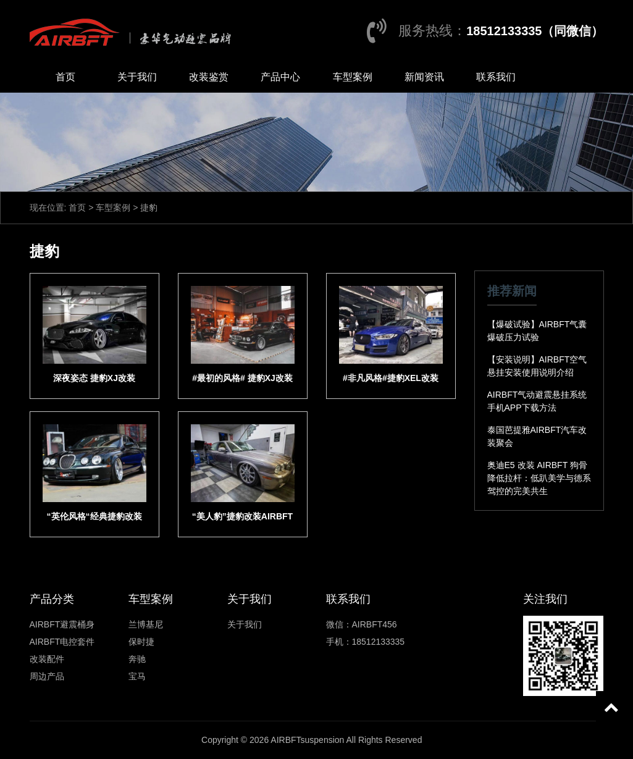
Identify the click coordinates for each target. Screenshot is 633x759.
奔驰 (137, 659)
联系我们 (496, 77)
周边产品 (47, 676)
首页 (65, 77)
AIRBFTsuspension (307, 740)
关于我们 (137, 77)
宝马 (137, 676)
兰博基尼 (145, 624)
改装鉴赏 (208, 77)
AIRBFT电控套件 (62, 642)
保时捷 (141, 642)
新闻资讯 (424, 77)
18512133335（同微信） (534, 31)
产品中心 (280, 77)
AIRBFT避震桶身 (62, 624)
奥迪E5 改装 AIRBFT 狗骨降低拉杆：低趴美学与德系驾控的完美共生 (539, 478)
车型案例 (352, 77)
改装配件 (47, 659)
